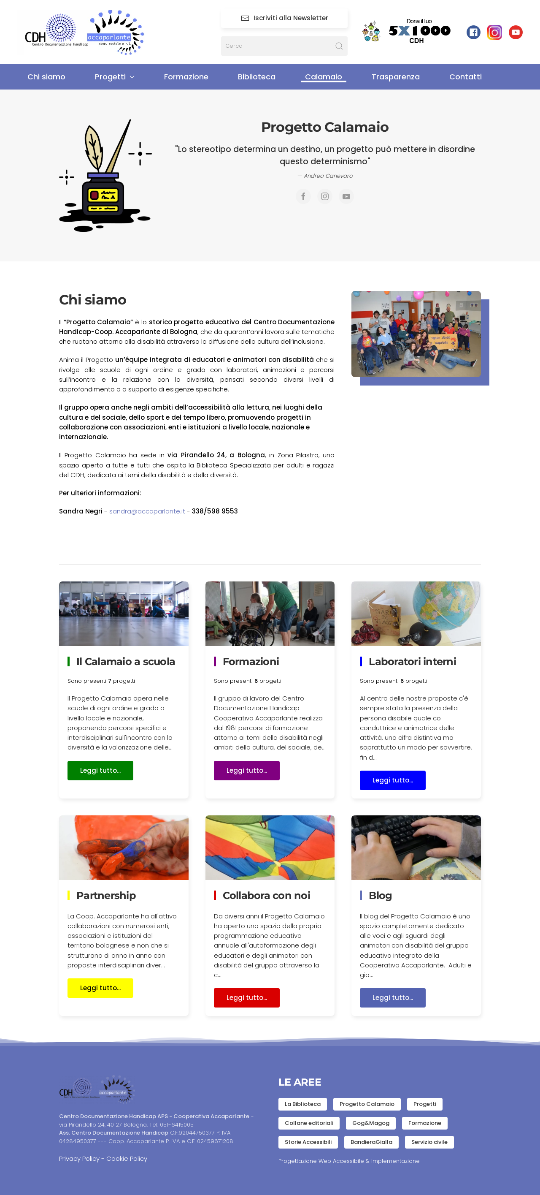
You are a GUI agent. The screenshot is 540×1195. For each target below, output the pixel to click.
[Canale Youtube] (346, 196)
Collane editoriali (309, 1123)
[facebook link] (473, 32)
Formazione (186, 76)
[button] (416, 334)
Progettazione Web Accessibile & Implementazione (349, 1161)
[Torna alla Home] (91, 32)
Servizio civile (429, 1142)
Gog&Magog (370, 1123)
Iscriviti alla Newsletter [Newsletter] (284, 18)
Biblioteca (256, 76)
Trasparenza (396, 76)
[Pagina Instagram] (494, 32)
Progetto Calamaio (367, 1104)
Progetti (424, 1104)
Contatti (465, 76)
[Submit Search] (339, 46)
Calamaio (323, 76)
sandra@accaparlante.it (147, 511)
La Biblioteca (303, 1104)
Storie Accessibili (308, 1142)
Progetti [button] (115, 76)
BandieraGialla (371, 1142)
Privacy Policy (79, 1158)
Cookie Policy (126, 1158)
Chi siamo (46, 76)
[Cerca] (284, 46)
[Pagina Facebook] (303, 196)
